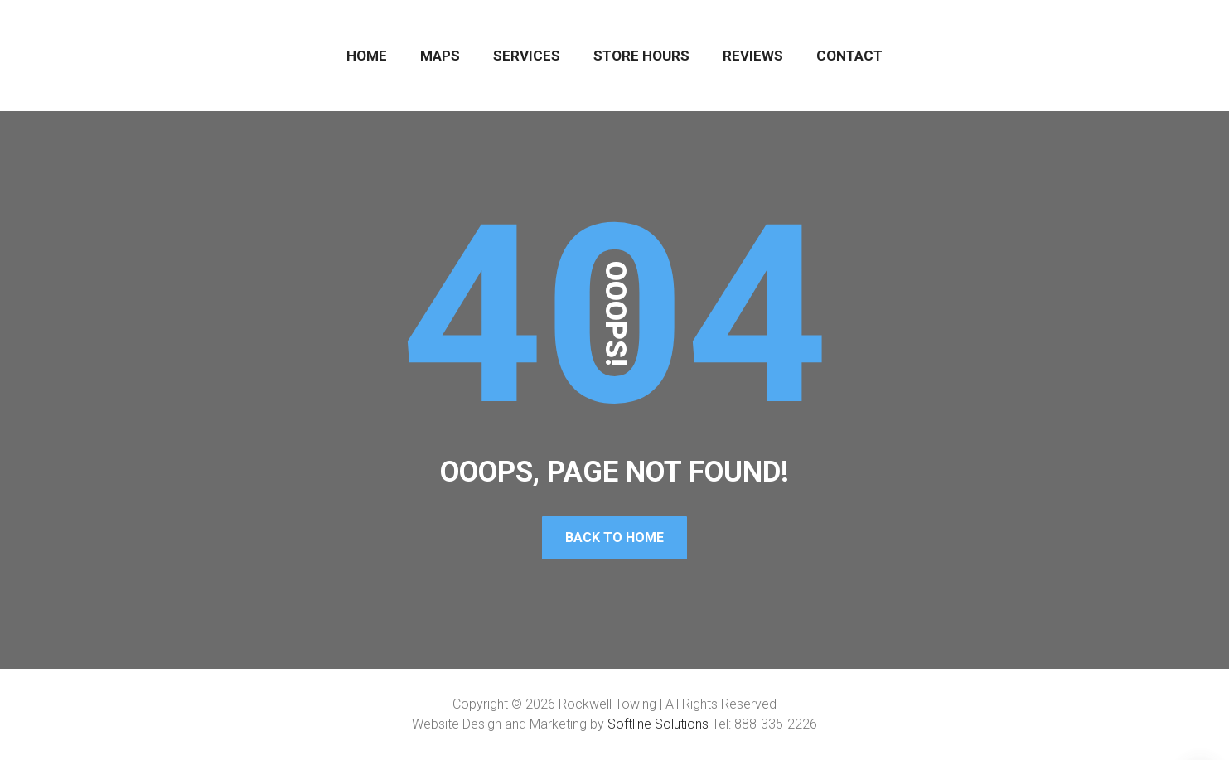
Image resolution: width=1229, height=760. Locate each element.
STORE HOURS (641, 55)
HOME (366, 55)
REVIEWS (753, 55)
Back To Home (614, 537)
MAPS (440, 55)
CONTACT (849, 55)
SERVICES (526, 55)
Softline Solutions (658, 724)
